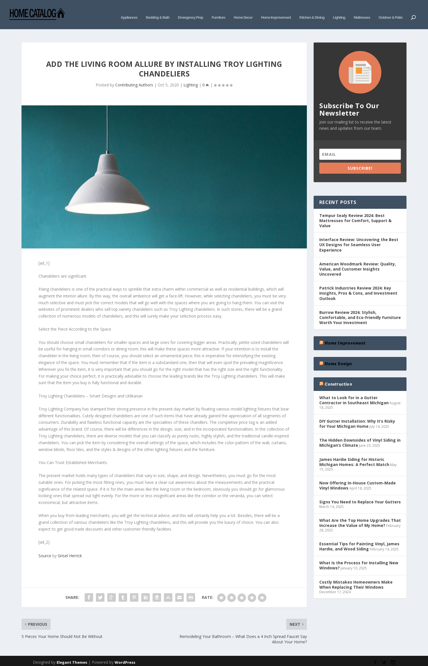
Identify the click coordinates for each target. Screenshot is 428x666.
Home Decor (243, 10)
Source (44, 547)
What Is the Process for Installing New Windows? (358, 557)
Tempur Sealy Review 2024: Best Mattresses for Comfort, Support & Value (355, 212)
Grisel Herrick (70, 547)
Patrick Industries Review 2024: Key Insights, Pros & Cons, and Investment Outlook (358, 284)
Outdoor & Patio (390, 10)
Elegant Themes (72, 653)
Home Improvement (276, 10)
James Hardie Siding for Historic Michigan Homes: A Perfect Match (354, 453)
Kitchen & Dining (311, 10)
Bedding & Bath (158, 10)
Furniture (218, 10)
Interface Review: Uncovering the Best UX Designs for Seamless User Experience (358, 236)
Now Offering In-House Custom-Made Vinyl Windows (357, 477)
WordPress (125, 653)
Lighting (339, 10)
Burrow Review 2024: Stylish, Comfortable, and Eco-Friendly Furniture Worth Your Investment (360, 309)
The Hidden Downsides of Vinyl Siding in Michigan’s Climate (360, 434)
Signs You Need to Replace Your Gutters (360, 493)
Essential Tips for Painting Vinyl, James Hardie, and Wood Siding (359, 538)
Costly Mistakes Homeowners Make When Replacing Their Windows (356, 576)
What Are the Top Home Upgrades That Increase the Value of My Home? (360, 514)
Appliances (129, 10)
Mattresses (362, 10)
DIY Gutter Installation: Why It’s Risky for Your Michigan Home (357, 415)
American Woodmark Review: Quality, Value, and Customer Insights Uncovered (357, 260)
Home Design (338, 355)
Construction (338, 375)
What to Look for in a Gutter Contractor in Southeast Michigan (354, 391)
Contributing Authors (134, 76)
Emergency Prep (190, 10)
